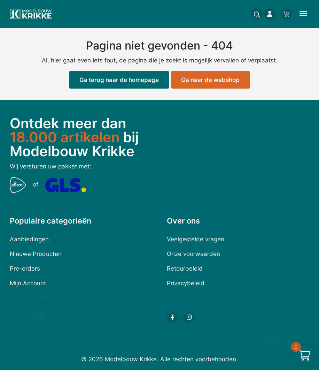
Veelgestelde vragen (195, 239)
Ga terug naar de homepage (119, 79)
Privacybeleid (185, 283)
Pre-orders (25, 268)
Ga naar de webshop (210, 79)
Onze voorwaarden (193, 253)
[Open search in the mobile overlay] (254, 14)
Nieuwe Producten (36, 253)
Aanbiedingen (29, 239)
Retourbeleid (185, 268)
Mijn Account (28, 283)
